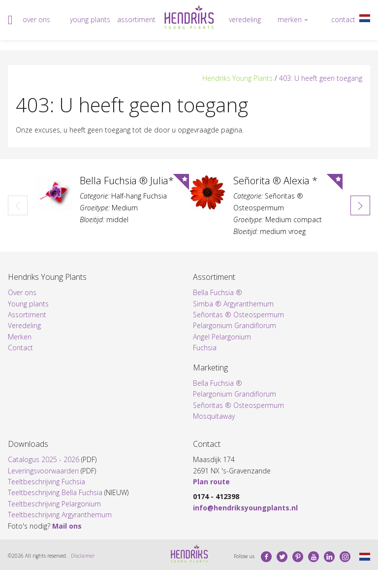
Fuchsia (205, 347)
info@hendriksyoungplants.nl (245, 507)
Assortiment (136, 19)
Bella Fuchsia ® (217, 292)
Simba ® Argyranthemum (233, 303)
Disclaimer (82, 555)
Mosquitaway (214, 416)
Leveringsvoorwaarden (43, 470)
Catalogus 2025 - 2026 (43, 459)
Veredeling (245, 19)
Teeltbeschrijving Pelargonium (54, 503)
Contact (343, 19)
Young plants (90, 19)
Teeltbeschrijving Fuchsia (46, 481)
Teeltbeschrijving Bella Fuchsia (55, 492)
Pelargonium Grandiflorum (234, 325)
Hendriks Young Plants (237, 78)
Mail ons (67, 526)
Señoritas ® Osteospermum (238, 314)
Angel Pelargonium (222, 336)
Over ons (36, 19)
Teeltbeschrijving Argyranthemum (60, 514)
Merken (290, 19)
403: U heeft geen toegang (320, 78)
